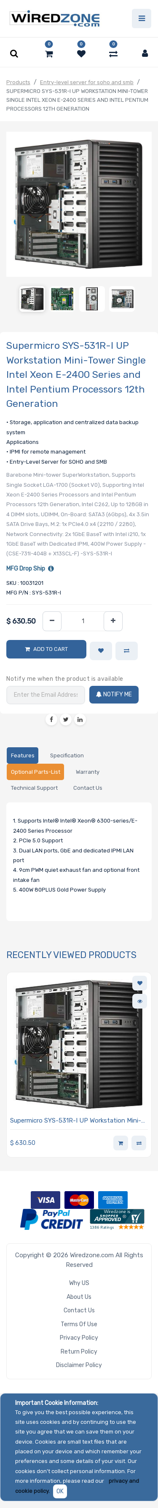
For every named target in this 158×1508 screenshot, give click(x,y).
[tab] (22, 755)
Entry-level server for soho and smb (87, 82)
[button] (101, 651)
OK (60, 1491)
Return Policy (79, 1351)
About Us (79, 1297)
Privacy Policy (79, 1337)
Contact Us (79, 1310)
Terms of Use (79, 1324)
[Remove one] (52, 621)
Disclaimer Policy (79, 1365)
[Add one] (113, 621)
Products (18, 82)
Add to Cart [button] (50, 649)
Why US (79, 1283)
